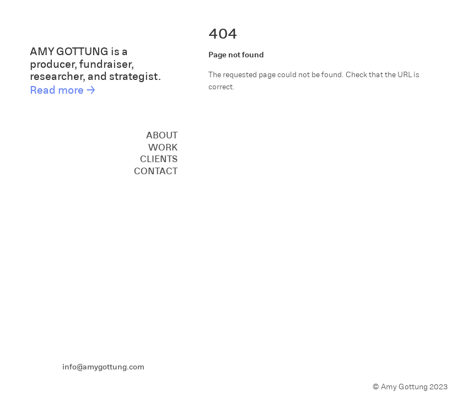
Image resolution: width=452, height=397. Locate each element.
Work (162, 146)
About (161, 134)
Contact (155, 170)
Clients (158, 158)
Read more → (63, 88)
